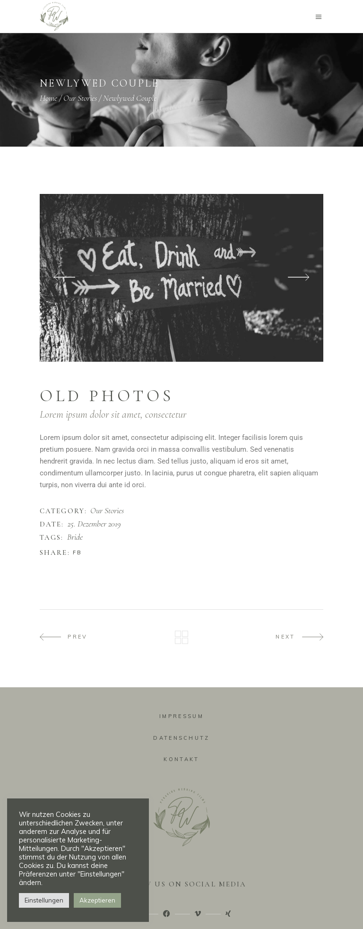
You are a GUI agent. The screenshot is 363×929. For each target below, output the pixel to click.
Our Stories (80, 98)
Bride (75, 537)
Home (48, 98)
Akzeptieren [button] (97, 900)
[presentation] (64, 278)
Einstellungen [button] (44, 900)
